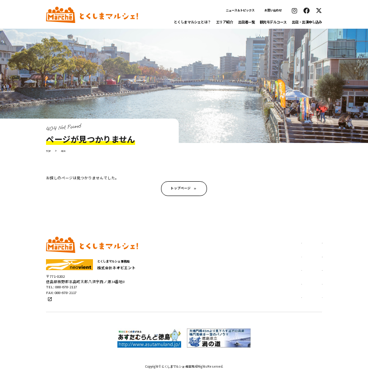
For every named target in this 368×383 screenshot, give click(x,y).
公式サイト (57, 305)
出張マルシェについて (296, 273)
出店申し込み (287, 245)
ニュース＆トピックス (240, 10)
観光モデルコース (273, 21)
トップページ (181, 190)
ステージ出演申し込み (296, 259)
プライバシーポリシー (296, 302)
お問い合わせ (273, 10)
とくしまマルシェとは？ (192, 21)
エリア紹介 (224, 21)
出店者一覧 (246, 21)
